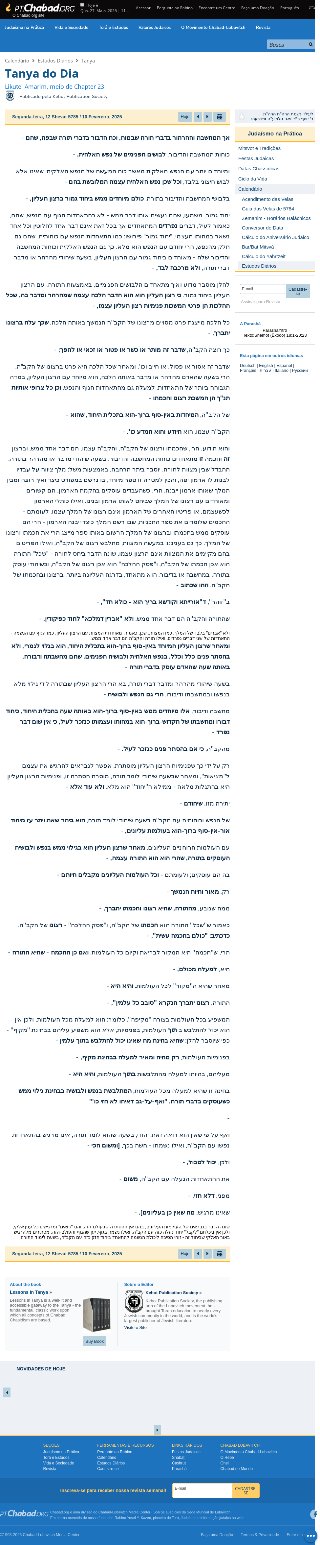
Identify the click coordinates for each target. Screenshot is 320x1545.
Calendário (17, 60)
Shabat (178, 1457)
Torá (175, 1518)
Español (284, 365)
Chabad (104, 1512)
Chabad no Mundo (236, 1468)
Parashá (179, 1468)
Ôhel (224, 1463)
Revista (263, 28)
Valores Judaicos (155, 28)
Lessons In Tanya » (31, 1292)
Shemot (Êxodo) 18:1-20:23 (280, 335)
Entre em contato (302, 1535)
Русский (300, 370)
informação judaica (216, 1518)
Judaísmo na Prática (24, 28)
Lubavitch (120, 1512)
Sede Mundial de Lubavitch (208, 1512)
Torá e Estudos (113, 28)
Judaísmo (189, 1518)
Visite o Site (135, 1327)
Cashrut (179, 1463)
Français (248, 370)
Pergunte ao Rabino (175, 8)
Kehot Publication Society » (174, 1292)
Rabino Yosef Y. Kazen (133, 1518)
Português (289, 8)
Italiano (281, 370)
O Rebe (227, 1457)
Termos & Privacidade (260, 1535)
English (266, 365)
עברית (265, 370)
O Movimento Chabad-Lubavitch (213, 28)
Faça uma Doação (257, 8)
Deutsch (248, 365)
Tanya (88, 60)
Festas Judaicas (186, 1452)
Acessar (143, 8)
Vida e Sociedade (71, 28)
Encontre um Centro (217, 8)
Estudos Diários (55, 60)
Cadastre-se (107, 1468)
